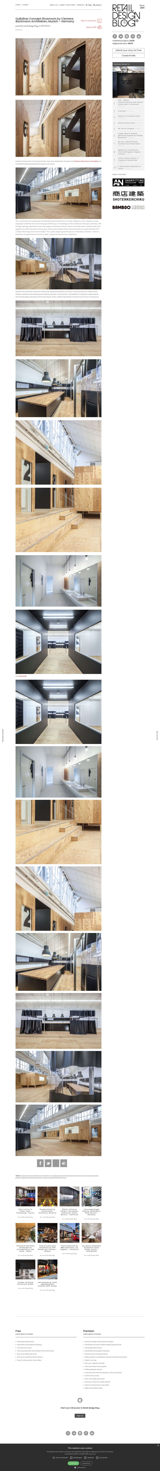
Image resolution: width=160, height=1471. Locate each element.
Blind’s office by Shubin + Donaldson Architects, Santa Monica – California (69, 1212)
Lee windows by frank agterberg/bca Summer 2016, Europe (47, 1284)
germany (60, 1176)
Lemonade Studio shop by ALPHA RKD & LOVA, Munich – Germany (91, 1212)
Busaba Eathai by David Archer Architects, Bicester (47, 1211)
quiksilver (24, 1178)
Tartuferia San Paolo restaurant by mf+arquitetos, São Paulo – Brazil (25, 1248)
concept (53, 1176)
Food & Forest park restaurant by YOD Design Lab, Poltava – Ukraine (47, 1248)
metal (74, 1176)
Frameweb (22, 676)
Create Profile (128, 55)
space (46, 1178)
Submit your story (67, 5)
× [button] (158, 1445)
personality (94, 1176)
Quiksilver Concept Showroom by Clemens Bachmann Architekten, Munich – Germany (45, 20)
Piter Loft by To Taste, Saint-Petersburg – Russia (25, 1211)
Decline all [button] (86, 1463)
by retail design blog (25, 1217)
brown (39, 1176)
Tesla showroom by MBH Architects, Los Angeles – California (69, 1247)
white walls (57, 1178)
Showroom (39, 1178)
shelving (31, 1178)
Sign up (80, 1415)
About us (53, 5)
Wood (64, 1178)
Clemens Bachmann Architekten (86, 161)
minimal (80, 1176)
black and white (30, 1176)
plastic (18, 1178)
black (22, 1176)
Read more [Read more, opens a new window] (92, 1454)
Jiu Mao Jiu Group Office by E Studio (25, 1283)
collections (46, 1176)
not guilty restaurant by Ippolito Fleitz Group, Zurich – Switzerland (91, 1248)
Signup (25, 5)
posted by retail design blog (27, 26)
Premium (80, 5)
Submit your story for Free (128, 50)
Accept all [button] (73, 1463)
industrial (68, 1176)
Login (18, 5)
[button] (53, 1457)
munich (86, 1176)
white (51, 1178)
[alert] (80, 1457)
